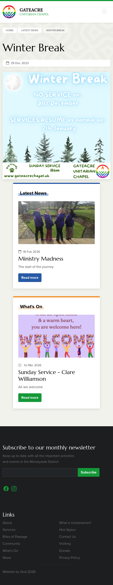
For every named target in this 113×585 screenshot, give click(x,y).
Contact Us (67, 536)
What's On (31, 306)
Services (9, 529)
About (7, 522)
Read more (29, 277)
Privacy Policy (69, 557)
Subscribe (88, 472)
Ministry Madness (40, 258)
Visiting (65, 543)
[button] (104, 11)
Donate (64, 550)
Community (11, 543)
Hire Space (67, 529)
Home (9, 30)
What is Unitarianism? (75, 522)
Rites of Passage (15, 536)
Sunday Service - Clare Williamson (46, 375)
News (7, 557)
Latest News (29, 30)
